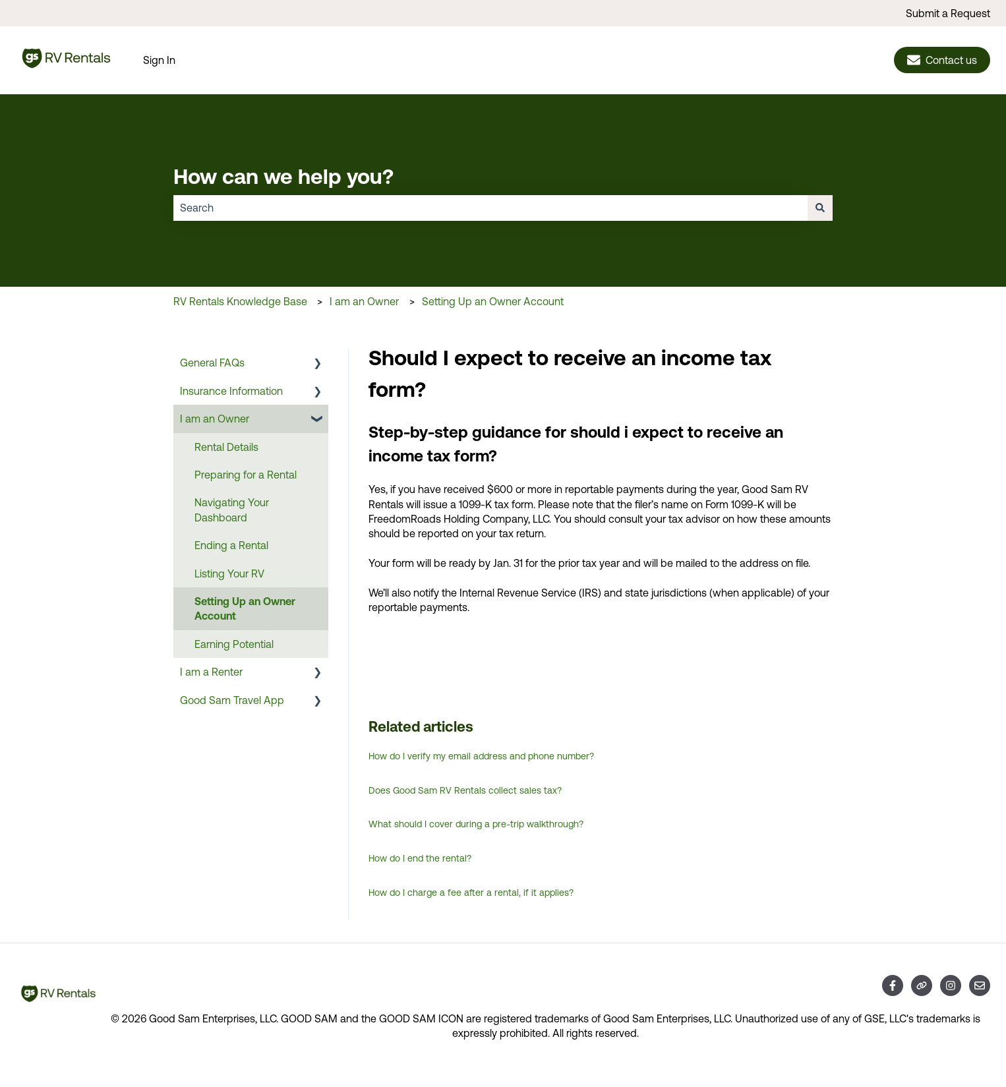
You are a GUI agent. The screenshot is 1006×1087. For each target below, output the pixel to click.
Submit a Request (948, 13)
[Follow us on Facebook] (892, 985)
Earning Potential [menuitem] (234, 644)
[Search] (820, 207)
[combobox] (490, 207)
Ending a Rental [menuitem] (231, 545)
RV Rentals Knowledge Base (240, 301)
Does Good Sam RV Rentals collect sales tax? (465, 790)
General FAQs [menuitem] (212, 362)
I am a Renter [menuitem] (211, 672)
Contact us (942, 60)
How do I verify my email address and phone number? (481, 756)
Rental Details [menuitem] (226, 447)
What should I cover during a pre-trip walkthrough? (476, 824)
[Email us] (979, 985)
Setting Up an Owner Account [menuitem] (244, 608)
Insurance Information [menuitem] (231, 391)
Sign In (159, 60)
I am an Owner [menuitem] (214, 419)
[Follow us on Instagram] (950, 985)
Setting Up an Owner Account (493, 301)
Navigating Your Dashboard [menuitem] (231, 509)
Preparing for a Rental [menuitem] (245, 475)
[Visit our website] (921, 985)
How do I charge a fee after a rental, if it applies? (471, 892)
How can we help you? (283, 176)
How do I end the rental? (420, 858)
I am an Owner (364, 301)
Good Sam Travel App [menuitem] (232, 700)
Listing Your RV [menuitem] (229, 573)
